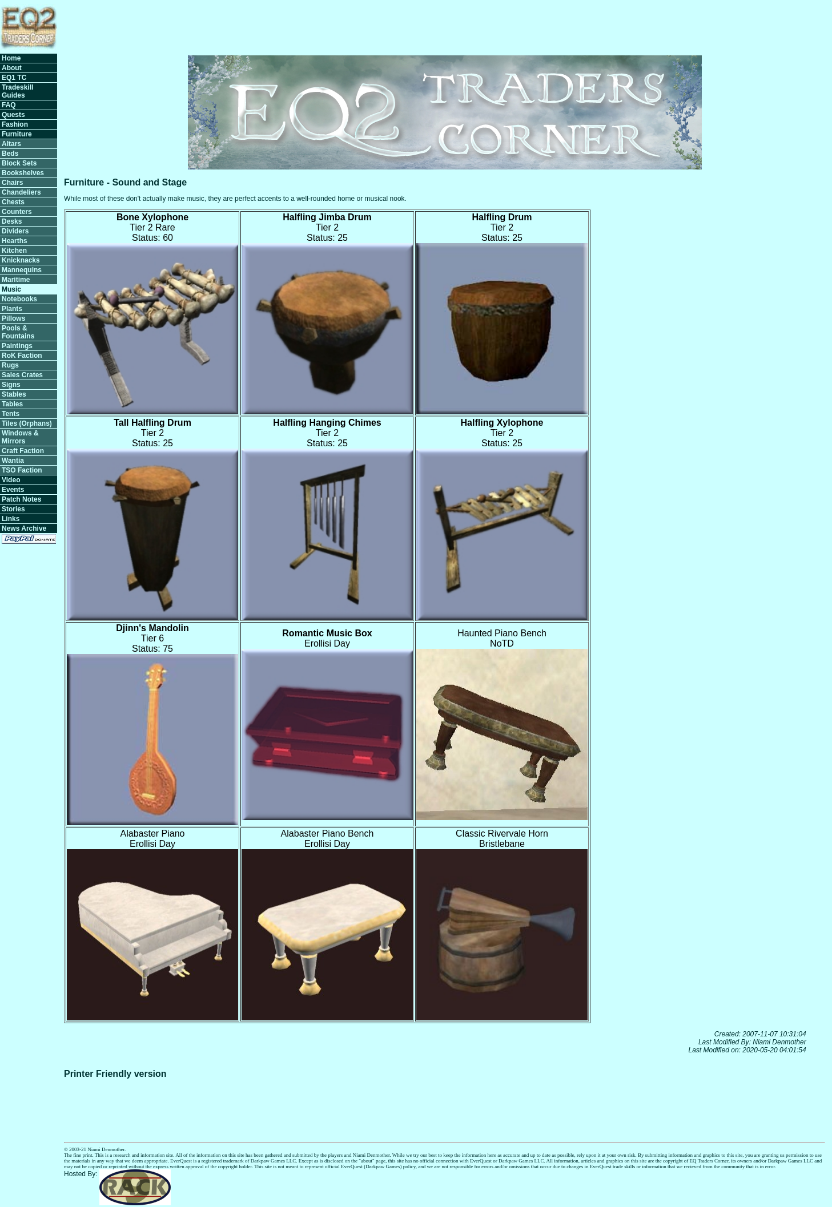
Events (13, 490)
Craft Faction (23, 451)
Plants (12, 309)
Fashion (15, 124)
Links (10, 519)
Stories (13, 509)
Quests (13, 115)
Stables (14, 394)
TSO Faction (22, 470)
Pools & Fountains (18, 332)
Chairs (12, 183)
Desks (12, 221)
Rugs (10, 365)
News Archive (24, 528)
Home (11, 58)
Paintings (17, 346)
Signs (11, 385)
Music (11, 289)
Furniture (17, 134)
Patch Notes (21, 499)
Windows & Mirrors (20, 437)
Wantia (13, 461)
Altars (11, 144)
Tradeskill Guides (17, 91)
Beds (10, 154)
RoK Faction (22, 356)
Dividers (15, 231)
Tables (12, 404)
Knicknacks (21, 260)
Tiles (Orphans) (27, 423)
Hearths (14, 241)
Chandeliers (21, 192)
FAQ (9, 105)
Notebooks (19, 299)
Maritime (16, 280)
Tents (10, 414)
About (12, 68)
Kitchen (14, 251)
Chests (13, 202)
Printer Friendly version (115, 1074)
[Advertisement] (617, 25)
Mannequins (22, 270)
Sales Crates (22, 375)
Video (11, 480)
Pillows (13, 318)
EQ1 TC (14, 78)
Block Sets (19, 163)
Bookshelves (23, 173)
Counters (17, 212)
